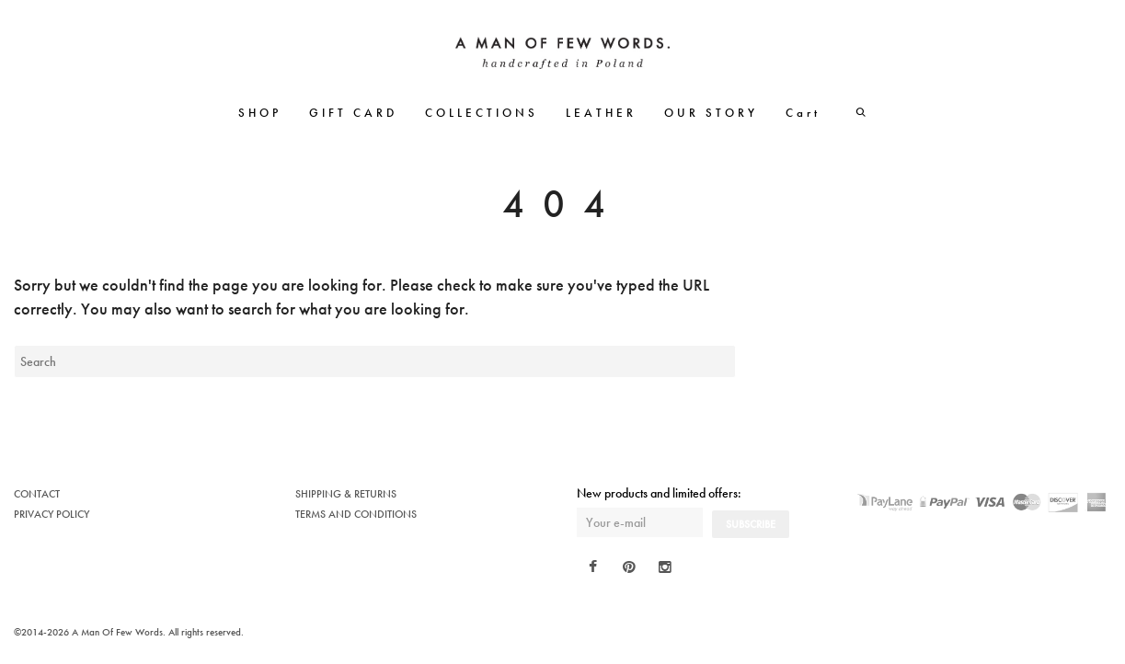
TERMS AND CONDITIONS (356, 514)
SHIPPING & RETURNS (345, 494)
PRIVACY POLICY (51, 514)
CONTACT (37, 494)
